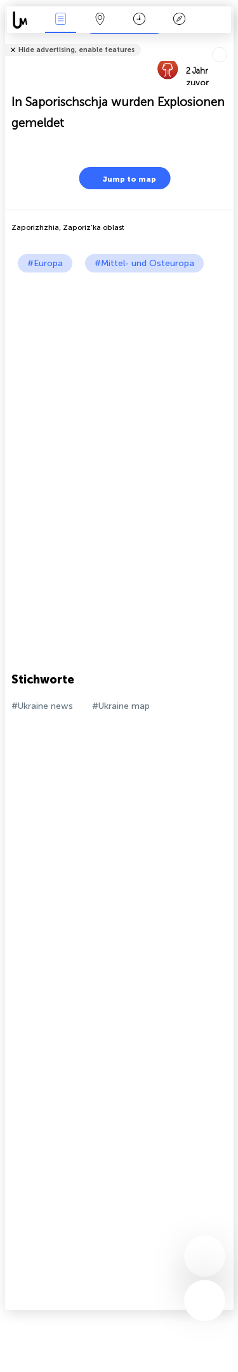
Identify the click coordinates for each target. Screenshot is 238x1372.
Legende (179, 20)
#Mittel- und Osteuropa (144, 263)
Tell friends (228, 41)
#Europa (45, 263)
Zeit (139, 20)
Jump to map (121, 178)
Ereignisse (60, 20)
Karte (100, 20)
